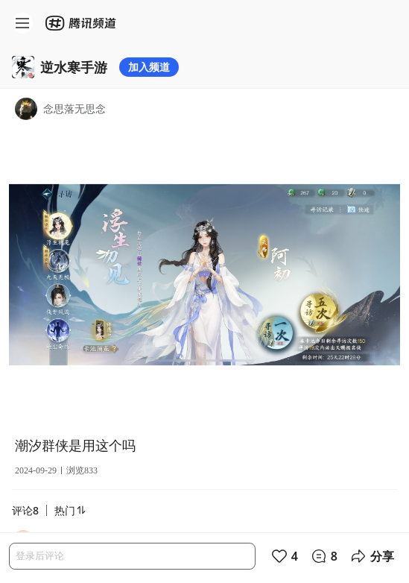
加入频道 (149, 67)
